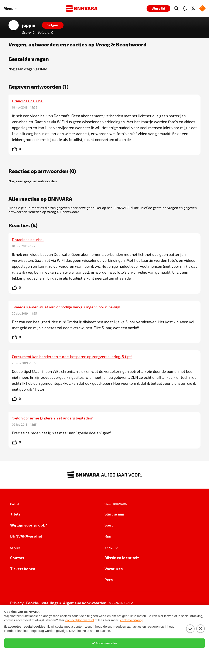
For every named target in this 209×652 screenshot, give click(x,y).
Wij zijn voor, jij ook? (28, 525)
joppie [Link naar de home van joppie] (28, 25)
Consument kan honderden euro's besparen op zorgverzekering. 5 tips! (72, 356)
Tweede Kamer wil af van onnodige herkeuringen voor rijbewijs (66, 307)
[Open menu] (10, 9)
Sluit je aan (114, 514)
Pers (108, 579)
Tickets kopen (22, 568)
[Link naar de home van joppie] (13, 25)
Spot (108, 525)
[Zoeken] (176, 8)
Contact (17, 557)
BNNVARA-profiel (26, 536)
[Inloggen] (193, 8)
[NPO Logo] (202, 8)
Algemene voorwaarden (84, 602)
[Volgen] (53, 25)
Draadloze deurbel (28, 101)
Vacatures (113, 568)
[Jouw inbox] (184, 8)
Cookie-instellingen (43, 602)
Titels (15, 514)
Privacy (17, 602)
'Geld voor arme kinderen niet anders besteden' (52, 418)
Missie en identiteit (121, 557)
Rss (107, 536)
